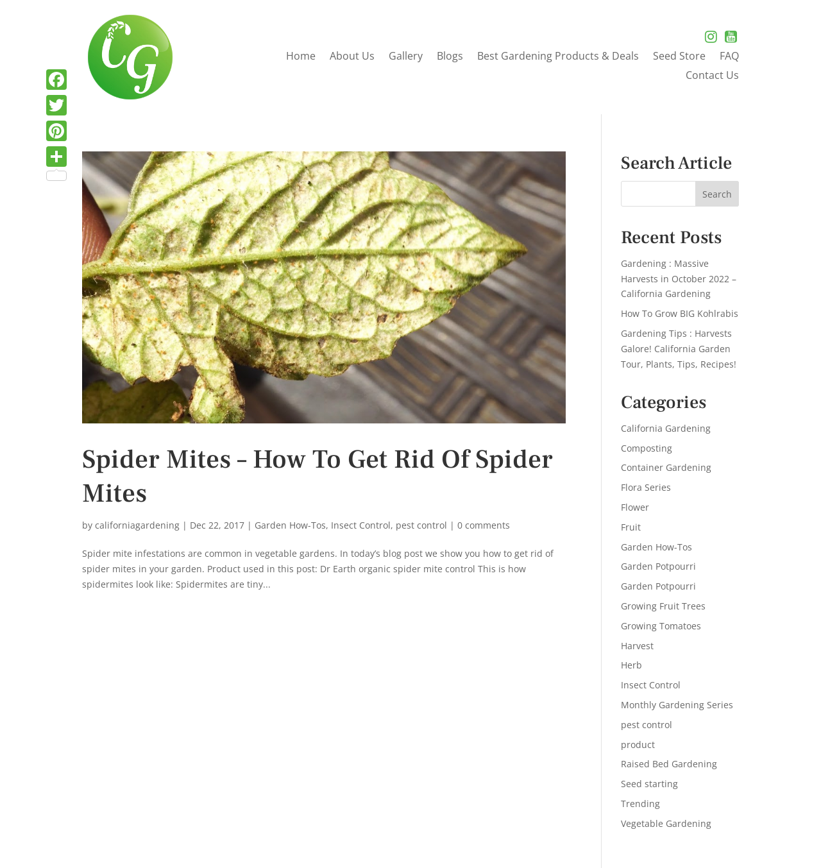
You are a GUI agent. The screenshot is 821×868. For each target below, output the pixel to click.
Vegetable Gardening (666, 823)
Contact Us (712, 76)
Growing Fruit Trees (663, 606)
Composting (646, 448)
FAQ (729, 57)
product (638, 744)
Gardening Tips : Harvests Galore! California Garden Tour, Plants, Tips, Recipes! (678, 348)
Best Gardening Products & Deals (558, 57)
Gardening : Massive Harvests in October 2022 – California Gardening (678, 278)
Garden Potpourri (658, 566)
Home (301, 57)
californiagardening (137, 525)
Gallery (406, 57)
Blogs (450, 57)
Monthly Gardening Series (677, 705)
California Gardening (666, 428)
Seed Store (679, 57)
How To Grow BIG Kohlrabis (679, 313)
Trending (640, 803)
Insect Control (361, 525)
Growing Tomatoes (661, 626)
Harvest (637, 646)
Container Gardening (666, 467)
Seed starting (649, 784)
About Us (352, 57)
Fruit (631, 527)
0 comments (483, 525)
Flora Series (646, 487)
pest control (421, 525)
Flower (635, 507)
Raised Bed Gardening (669, 764)
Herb (631, 665)
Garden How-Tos (290, 525)
